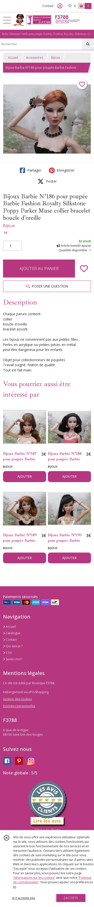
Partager (30, 170)
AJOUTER (24, 476)
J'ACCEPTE (71, 898)
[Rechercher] (88, 44)
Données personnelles (19, 706)
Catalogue (11, 633)
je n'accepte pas (23, 898)
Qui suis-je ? (13, 646)
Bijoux (55, 57)
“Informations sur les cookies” (34, 878)
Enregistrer (61, 170)
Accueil (13, 57)
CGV (7, 652)
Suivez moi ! (12, 659)
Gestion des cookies (17, 699)
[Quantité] (12, 246)
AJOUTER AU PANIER (39, 268)
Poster (47, 181)
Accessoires (34, 57)
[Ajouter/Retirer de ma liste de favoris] (84, 269)
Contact (47, 6)
